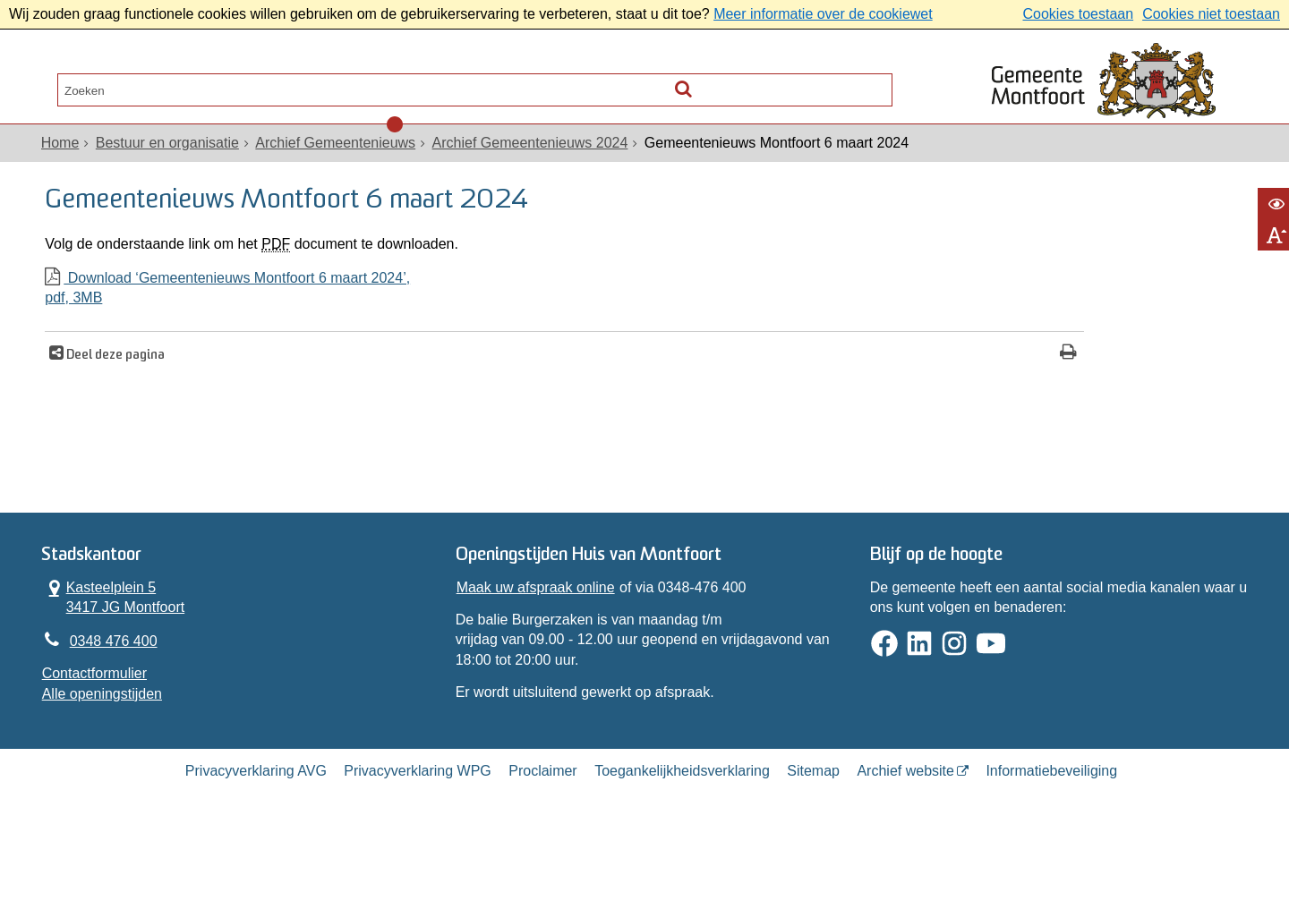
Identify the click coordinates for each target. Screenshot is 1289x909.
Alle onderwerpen (128, 85)
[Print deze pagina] (783, 391)
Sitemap (813, 840)
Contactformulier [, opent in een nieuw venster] (98, 732)
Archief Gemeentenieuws (340, 162)
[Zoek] (873, 81)
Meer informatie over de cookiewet (823, 13)
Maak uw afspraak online (536, 642)
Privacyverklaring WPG (417, 840)
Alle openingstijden (106, 752)
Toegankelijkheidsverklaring (682, 840)
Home (64, 162)
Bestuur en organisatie (171, 162)
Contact (260, 85)
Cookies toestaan (1077, 13)
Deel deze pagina (124, 393)
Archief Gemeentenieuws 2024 (534, 162)
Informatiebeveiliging (1051, 840)
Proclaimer (542, 840)
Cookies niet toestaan (1211, 13)
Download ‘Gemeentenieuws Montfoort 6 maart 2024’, (426, 327)
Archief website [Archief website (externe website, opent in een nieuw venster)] (905, 840)
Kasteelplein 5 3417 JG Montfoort (117, 651)
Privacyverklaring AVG (256, 840)
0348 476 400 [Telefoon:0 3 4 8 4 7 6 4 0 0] (117, 698)
